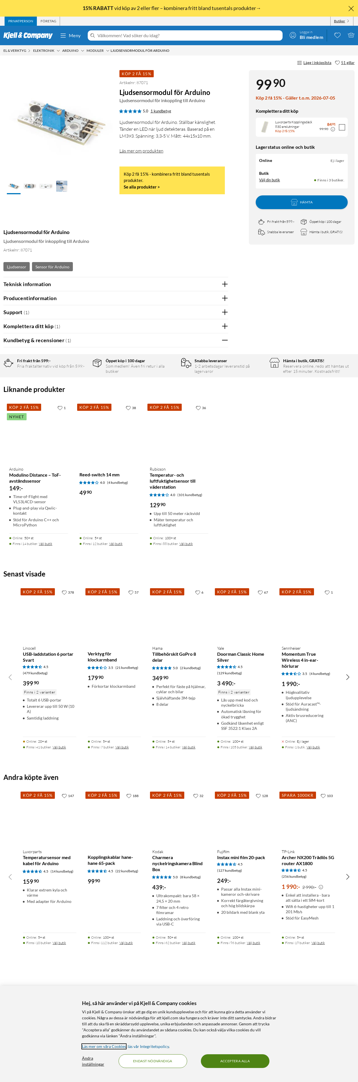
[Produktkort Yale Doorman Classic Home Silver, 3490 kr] (244, 714)
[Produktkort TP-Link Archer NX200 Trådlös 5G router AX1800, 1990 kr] (308, 917)
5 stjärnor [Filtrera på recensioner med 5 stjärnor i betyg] (80, 383)
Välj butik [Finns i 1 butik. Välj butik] (313, 847)
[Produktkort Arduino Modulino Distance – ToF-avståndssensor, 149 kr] (38, 532)
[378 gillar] (68, 692)
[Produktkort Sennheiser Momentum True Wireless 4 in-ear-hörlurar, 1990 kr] (308, 714)
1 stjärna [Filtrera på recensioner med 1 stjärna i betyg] (79, 418)
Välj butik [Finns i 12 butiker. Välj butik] (116, 644)
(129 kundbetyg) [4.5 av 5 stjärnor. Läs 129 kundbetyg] (229, 773)
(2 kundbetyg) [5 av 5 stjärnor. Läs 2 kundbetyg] (190, 768)
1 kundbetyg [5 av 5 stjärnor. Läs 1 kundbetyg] (161, 111)
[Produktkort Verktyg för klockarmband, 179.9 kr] (114, 714)
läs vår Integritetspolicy (148, 1046)
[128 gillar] (262, 895)
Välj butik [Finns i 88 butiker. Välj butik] (186, 644)
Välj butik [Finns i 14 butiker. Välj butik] (45, 644)
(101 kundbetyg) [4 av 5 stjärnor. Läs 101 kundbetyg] (189, 595)
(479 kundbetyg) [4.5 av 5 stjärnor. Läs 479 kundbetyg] (35, 773)
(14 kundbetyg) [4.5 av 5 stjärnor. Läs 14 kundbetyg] (62, 971)
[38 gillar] (131, 507)
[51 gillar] (345, 63)
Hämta (302, 202)
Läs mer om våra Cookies (104, 1046)
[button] (14, 186)
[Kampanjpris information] (333, 129)
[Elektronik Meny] (58, 51)
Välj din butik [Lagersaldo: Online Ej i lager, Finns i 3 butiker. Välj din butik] (269, 180)
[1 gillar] (61, 507)
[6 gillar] (199, 692)
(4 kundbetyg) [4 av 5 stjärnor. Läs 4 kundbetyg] (117, 582)
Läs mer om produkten (141, 151)
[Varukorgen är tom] (351, 35)
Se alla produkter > (142, 186)
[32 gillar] (198, 895)
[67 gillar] (263, 692)
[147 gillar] (68, 895)
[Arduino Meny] (82, 51)
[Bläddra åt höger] (348, 777)
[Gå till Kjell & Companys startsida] (29, 35)
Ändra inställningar (93, 1061)
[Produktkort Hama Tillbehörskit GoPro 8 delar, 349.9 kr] (179, 714)
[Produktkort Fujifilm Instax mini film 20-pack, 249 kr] (244, 917)
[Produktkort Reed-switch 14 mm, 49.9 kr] (109, 532)
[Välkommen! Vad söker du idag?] (188, 35)
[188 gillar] (132, 895)
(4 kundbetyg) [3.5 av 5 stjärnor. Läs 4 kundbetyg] (319, 774)
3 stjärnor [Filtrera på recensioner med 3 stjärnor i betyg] (80, 400)
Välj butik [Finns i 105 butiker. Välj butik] (255, 847)
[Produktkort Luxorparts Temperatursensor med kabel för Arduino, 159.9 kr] (50, 917)
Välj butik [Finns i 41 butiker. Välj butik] (59, 847)
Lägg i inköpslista (314, 63)
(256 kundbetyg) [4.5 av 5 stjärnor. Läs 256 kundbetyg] (294, 976)
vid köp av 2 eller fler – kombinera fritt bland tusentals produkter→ (172, 8)
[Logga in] (306, 35)
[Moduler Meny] (108, 51)
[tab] (21, 21)
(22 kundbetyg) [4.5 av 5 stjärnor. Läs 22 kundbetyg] (126, 971)
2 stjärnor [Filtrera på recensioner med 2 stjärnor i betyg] (80, 409)
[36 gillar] (201, 507)
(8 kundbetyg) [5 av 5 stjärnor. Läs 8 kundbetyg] (190, 977)
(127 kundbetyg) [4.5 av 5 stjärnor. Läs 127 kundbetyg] (229, 970)
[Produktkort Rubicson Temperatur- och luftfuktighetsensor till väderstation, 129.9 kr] (179, 532)
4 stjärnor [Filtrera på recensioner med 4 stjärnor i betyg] (80, 391)
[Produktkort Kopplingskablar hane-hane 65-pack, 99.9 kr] (114, 917)
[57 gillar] (133, 692)
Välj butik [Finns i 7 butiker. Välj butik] (122, 847)
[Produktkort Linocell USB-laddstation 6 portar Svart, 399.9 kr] (50, 714)
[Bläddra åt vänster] (10, 777)
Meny (70, 35)
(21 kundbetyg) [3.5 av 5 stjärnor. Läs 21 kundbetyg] (126, 768)
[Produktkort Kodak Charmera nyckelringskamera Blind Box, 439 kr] (179, 917)
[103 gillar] (327, 895)
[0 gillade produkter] (337, 35)
